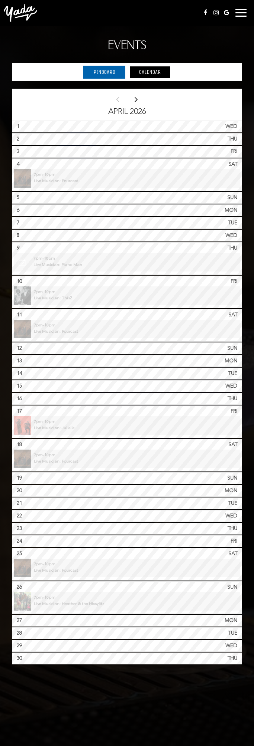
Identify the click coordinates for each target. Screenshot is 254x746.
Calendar (145, 71)
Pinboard (99, 71)
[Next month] (136, 99)
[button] (127, 178)
